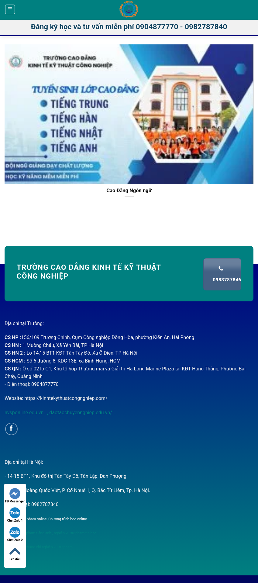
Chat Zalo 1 (15, 514)
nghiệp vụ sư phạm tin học (75, 533)
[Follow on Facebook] (11, 429)
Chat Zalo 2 (15, 534)
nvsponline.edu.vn (25, 412)
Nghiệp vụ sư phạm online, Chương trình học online (46, 519)
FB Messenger (15, 495)
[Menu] (10, 9)
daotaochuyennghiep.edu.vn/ (80, 412)
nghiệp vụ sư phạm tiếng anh (28, 533)
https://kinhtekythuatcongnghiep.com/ (65, 398)
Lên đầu (14, 553)
